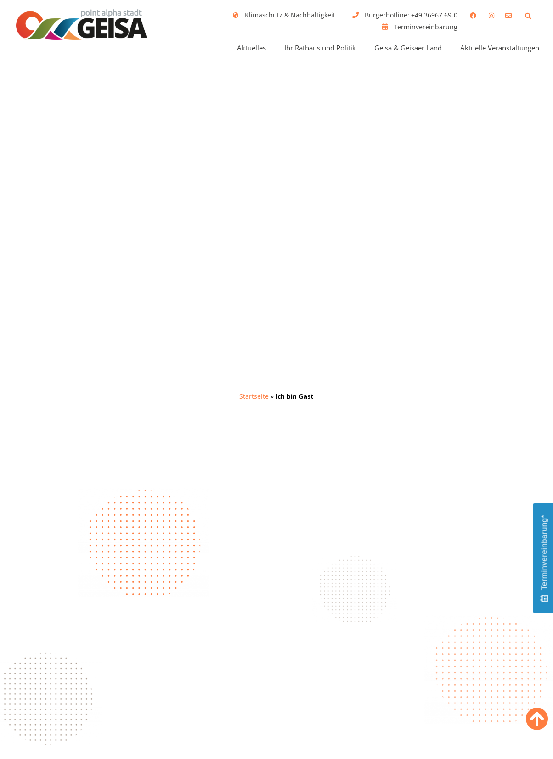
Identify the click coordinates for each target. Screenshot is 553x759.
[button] (528, 15)
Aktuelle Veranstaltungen (499, 47)
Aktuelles (251, 47)
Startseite (254, 396)
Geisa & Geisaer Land (408, 47)
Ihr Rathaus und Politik (320, 47)
